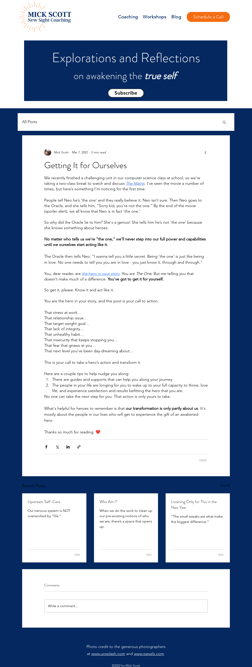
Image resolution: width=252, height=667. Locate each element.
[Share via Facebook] (46, 447)
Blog (176, 16)
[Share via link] (79, 447)
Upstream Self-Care (44, 502)
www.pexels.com (149, 653)
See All (225, 485)
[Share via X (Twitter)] (57, 447)
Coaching (128, 16)
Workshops (154, 16)
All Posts (29, 121)
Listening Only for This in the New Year (194, 504)
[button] (126, 93)
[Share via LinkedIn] (68, 447)
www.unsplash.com (108, 653)
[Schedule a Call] (208, 17)
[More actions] (205, 152)
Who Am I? (108, 502)
